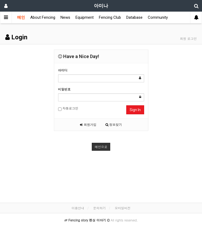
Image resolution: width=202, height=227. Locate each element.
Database (134, 17)
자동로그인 (68, 108)
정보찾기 (113, 124)
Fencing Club (110, 17)
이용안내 (78, 208)
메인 (21, 17)
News (65, 17)
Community (158, 17)
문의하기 (99, 208)
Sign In (135, 110)
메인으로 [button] (101, 146)
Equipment (84, 17)
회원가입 (88, 124)
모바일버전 (122, 208)
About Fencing (42, 17)
